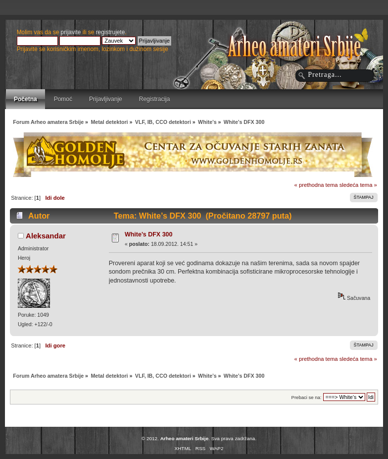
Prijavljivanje (105, 99)
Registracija (154, 99)
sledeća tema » (358, 185)
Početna (25, 99)
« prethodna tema (316, 185)
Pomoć (63, 99)
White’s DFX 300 (149, 234)
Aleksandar (46, 235)
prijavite (71, 32)
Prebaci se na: (306, 397)
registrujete (110, 32)
